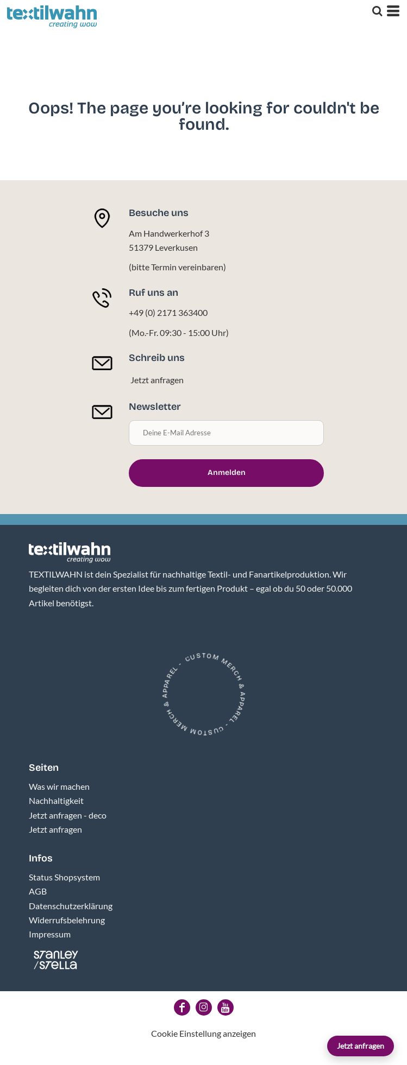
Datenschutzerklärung (70, 906)
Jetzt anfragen (360, 1045)
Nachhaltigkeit (56, 800)
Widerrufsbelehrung (67, 920)
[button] (69, 552)
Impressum (50, 934)
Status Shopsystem (64, 877)
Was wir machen (59, 786)
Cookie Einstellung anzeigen (203, 1033)
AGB (38, 891)
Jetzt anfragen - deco (68, 815)
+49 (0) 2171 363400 (168, 312)
